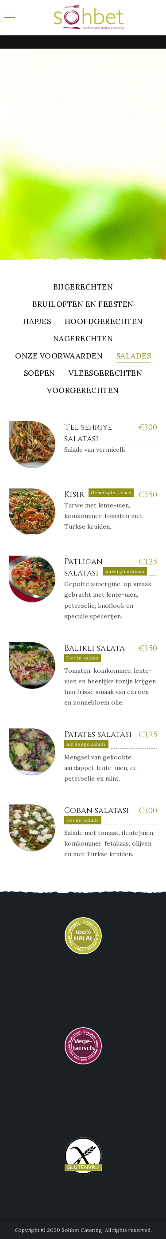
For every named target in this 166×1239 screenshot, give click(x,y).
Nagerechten (83, 339)
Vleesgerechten (105, 374)
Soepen (39, 374)
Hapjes (37, 322)
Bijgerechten (83, 287)
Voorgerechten (83, 391)
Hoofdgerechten (104, 322)
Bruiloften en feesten (83, 305)
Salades (133, 356)
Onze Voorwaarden (59, 356)
